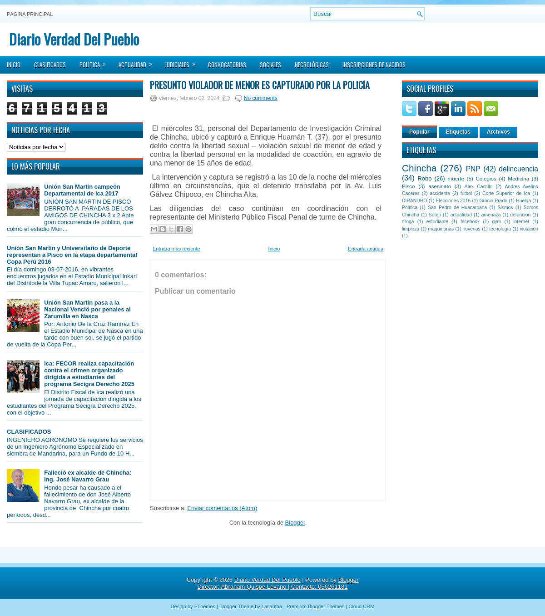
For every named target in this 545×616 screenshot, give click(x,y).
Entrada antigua (365, 248)
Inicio (13, 64)
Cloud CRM (361, 606)
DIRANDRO (414, 200)
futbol (466, 193)
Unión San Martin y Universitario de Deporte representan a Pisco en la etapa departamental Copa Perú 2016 (72, 255)
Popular (419, 132)
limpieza (410, 228)
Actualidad (138, 62)
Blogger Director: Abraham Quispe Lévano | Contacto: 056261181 (278, 583)
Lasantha (272, 606)
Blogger (295, 522)
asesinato (439, 186)
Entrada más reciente (176, 248)
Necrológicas (312, 64)
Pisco (408, 186)
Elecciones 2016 (453, 200)
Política (95, 62)
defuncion (520, 214)
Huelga (523, 200)
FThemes (204, 606)
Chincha (419, 168)
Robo (424, 178)
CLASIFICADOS (29, 431)
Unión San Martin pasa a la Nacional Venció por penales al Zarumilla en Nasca (87, 309)
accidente (440, 193)
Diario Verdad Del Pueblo (74, 39)
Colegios (486, 178)
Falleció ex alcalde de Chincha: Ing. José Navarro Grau (87, 476)
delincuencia (518, 169)
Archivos (498, 132)
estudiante (437, 221)
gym (496, 221)
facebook (470, 221)
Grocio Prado (493, 200)
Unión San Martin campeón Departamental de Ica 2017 (82, 190)
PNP (473, 169)
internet (521, 221)
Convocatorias (227, 64)
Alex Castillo (479, 186)
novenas (472, 228)
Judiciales (183, 62)
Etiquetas (458, 132)
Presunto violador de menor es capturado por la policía (260, 85)
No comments (260, 98)
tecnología (500, 228)
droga (408, 221)
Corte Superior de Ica (506, 193)
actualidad (461, 214)
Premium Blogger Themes (316, 606)
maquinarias (441, 228)
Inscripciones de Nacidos (374, 64)
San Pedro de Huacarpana (457, 207)
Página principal (30, 14)
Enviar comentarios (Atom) (222, 508)
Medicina (518, 178)
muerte (456, 178)
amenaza (491, 214)
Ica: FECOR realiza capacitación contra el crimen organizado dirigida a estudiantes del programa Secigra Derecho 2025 (89, 373)
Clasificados (50, 64)
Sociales (270, 64)
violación (529, 228)
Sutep (435, 214)
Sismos (505, 207)
